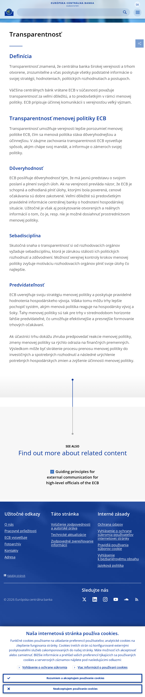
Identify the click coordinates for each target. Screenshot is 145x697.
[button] (137, 4)
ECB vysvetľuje (16, 537)
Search (125, 12)
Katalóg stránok (16, 575)
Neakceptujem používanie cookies (75, 688)
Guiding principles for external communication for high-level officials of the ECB (72, 477)
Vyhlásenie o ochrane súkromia (44, 667)
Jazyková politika (111, 565)
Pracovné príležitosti (21, 531)
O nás (9, 524)
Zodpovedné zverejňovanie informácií (72, 543)
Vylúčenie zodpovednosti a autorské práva (70, 526)
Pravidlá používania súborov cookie (113, 547)
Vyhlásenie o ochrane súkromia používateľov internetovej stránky (115, 535)
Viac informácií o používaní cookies (103, 667)
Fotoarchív (13, 544)
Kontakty (11, 550)
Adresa (10, 557)
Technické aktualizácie (68, 534)
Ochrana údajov (110, 524)
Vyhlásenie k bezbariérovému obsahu (118, 557)
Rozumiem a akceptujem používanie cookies (75, 678)
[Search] (70, 12)
